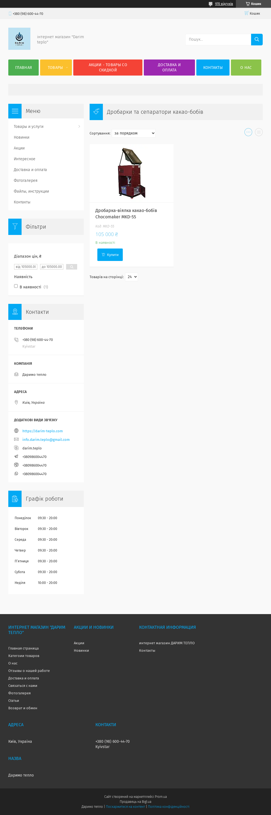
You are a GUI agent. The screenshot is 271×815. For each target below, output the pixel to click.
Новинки (21, 137)
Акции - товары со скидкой (108, 68)
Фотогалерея (26, 180)
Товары (55, 67)
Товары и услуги (28, 126)
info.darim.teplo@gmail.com (46, 440)
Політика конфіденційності (168, 807)
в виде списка (259, 133)
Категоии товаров (23, 656)
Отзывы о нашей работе (29, 671)
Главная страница (23, 648)
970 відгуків (224, 4)
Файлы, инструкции (31, 191)
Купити (113, 255)
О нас (246, 67)
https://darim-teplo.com (42, 431)
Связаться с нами (22, 686)
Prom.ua (161, 797)
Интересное (24, 159)
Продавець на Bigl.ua (135, 802)
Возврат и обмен (22, 708)
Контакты (213, 67)
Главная (23, 67)
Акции (19, 148)
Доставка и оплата (169, 68)
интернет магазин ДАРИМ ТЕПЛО (167, 643)
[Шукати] (257, 39)
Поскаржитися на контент (125, 807)
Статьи (13, 700)
